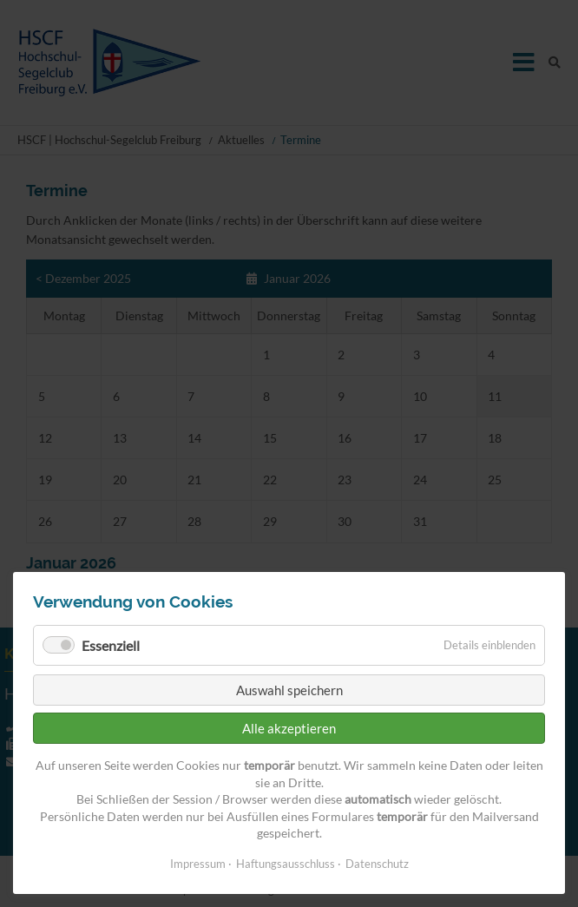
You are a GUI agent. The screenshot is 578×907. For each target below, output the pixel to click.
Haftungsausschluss (285, 864)
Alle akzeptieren (289, 728)
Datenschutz (377, 864)
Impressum (198, 864)
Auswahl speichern (289, 690)
